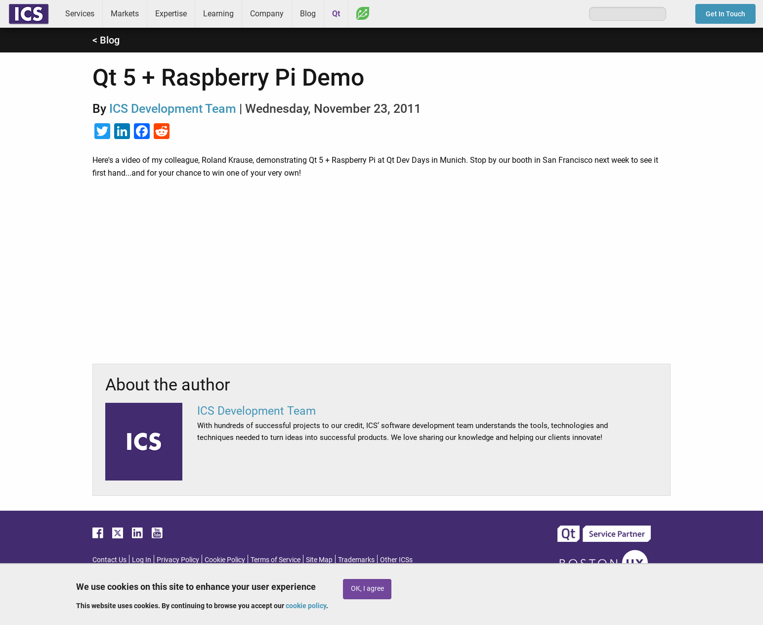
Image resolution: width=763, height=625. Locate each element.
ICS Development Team (172, 108)
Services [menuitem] (79, 13)
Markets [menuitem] (125, 13)
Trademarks (356, 560)
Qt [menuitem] (336, 13)
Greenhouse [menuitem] (362, 13)
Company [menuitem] (267, 13)
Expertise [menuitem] (171, 13)
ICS (28, 13)
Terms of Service (275, 560)
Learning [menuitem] (218, 13)
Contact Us (109, 560)
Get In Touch (725, 14)
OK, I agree (367, 588)
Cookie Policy (225, 560)
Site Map (319, 560)
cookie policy (306, 606)
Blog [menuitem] (308, 13)
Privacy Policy (178, 560)
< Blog (106, 40)
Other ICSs (396, 560)
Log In (141, 560)
